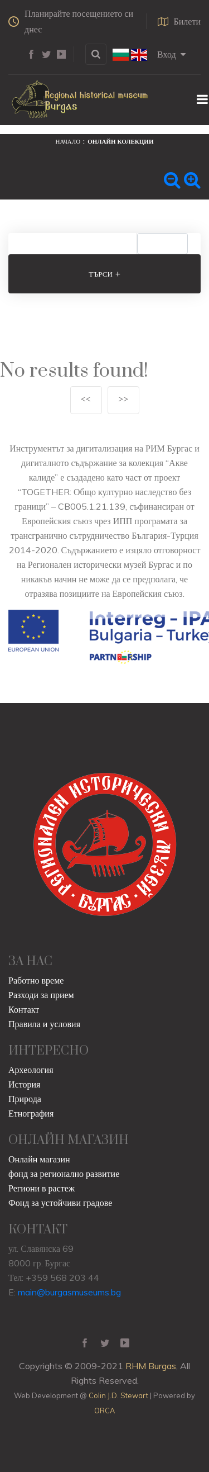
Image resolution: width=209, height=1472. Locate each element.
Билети (179, 21)
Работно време (36, 980)
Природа (24, 1098)
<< (86, 400)
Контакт (23, 1009)
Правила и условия (44, 1023)
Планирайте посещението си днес (70, 21)
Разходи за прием (41, 994)
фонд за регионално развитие (63, 1173)
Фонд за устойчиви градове (60, 1202)
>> (123, 400)
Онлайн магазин (39, 1159)
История (24, 1084)
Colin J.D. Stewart (118, 1395)
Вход (171, 54)
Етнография (31, 1113)
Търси (104, 274)
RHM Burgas (150, 1365)
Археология (31, 1069)
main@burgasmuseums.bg (69, 1292)
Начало (68, 141)
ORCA (104, 1410)
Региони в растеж (41, 1188)
